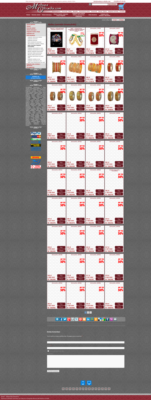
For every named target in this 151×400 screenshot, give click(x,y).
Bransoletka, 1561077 (115, 28)
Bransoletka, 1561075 (57, 198)
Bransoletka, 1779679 (95, 28)
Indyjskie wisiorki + (33, 38)
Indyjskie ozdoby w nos (34, 59)
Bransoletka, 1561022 (115, 198)
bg (73, 389)
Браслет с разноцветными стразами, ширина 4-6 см (57, 29)
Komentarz (50, 354)
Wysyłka (75, 11)
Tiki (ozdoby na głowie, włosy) (36, 43)
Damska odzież (36, 15)
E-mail (48, 345)
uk (109, 389)
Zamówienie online (84, 11)
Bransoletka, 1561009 (57, 254)
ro (99, 389)
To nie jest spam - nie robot (56, 351)
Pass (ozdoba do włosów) (34, 42)
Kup (61, 49)
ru (63, 389)
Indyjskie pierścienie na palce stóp (35, 57)
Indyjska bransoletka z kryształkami (114, 170)
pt (96, 389)
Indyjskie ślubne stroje (33, 31)
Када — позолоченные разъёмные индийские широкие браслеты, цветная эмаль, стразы (76, 30)
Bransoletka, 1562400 (76, 169)
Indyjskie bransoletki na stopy (36, 49)
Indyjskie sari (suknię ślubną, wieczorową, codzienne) (78, 15)
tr (102, 389)
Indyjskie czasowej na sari (35, 60)
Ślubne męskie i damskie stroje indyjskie (61, 14)
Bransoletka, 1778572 (76, 56)
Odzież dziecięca (46, 15)
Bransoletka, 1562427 (95, 141)
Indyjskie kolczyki (32, 40)
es (86, 389)
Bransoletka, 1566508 (76, 113)
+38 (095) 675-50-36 (119, 1)
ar (70, 389)
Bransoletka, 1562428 (76, 141)
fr (106, 389)
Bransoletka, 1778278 (95, 56)
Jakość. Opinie (102, 11)
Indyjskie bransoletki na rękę (35, 48)
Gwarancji (94, 11)
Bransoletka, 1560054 (57, 56)
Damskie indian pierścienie (35, 53)
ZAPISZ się (35, 77)
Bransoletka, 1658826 (95, 85)
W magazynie (30, 67)
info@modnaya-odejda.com (102, 1)
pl (92, 389)
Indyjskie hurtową (113, 11)
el (80, 389)
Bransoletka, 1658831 (115, 56)
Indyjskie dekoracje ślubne (35, 37)
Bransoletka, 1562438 (115, 113)
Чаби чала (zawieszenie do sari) (36, 62)
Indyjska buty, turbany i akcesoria (104, 14)
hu (77, 389)
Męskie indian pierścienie (34, 54)
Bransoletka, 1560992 (57, 283)
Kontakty (122, 11)
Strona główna (56, 11)
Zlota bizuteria (93, 15)
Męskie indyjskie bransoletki (35, 51)
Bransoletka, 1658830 (57, 85)
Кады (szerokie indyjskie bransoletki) (34, 46)
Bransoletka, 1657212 (57, 113)
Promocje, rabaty (67, 11)
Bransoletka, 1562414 (57, 169)
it (83, 389)
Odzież (28, 15)
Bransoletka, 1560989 (76, 283)
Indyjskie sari (30, 33)
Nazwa (49, 340)
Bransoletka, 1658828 (76, 85)
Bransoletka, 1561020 (57, 226)
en (67, 389)
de (89, 389)
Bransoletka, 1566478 (95, 113)
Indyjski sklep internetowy (12, 396)
